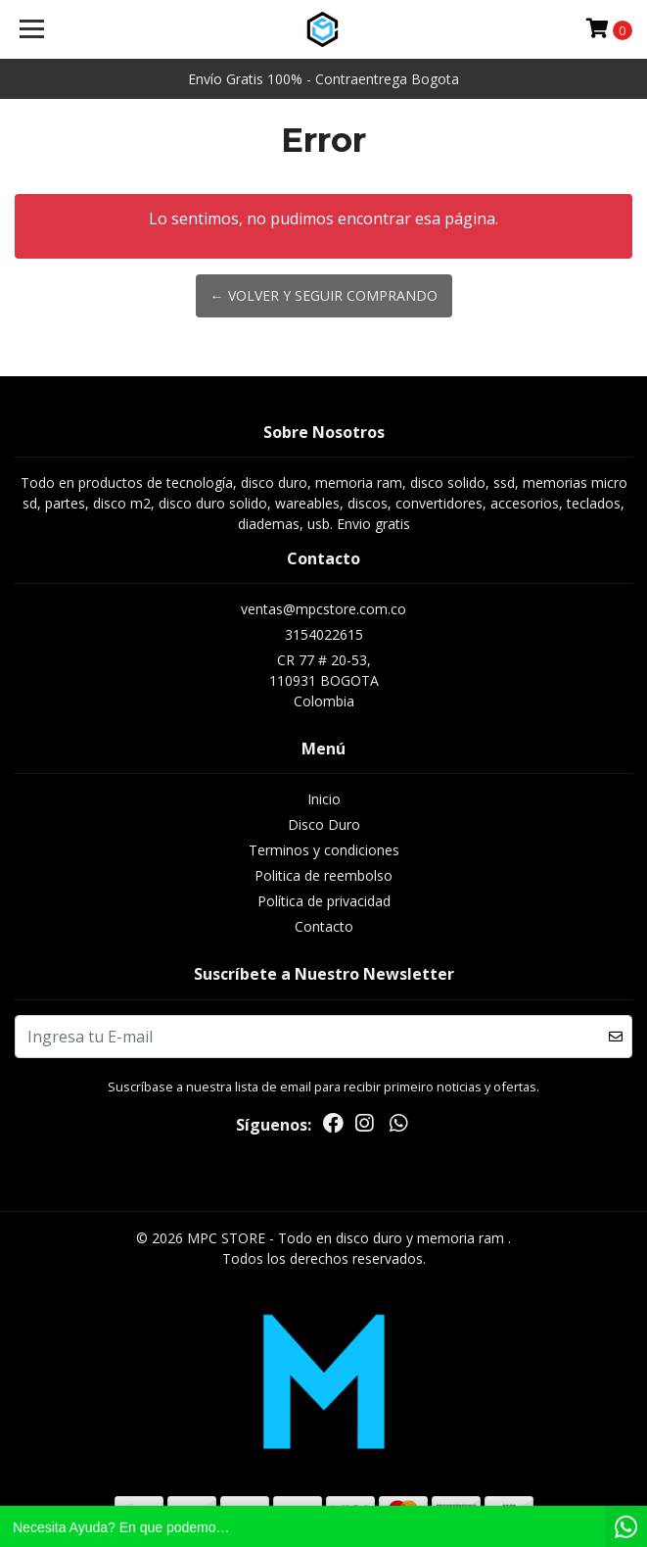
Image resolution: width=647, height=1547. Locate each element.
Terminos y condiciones (324, 850)
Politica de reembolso (323, 875)
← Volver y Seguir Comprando (324, 295)
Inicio (324, 799)
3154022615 (324, 634)
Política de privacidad (324, 901)
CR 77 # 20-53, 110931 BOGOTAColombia (324, 680)
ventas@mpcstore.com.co (323, 609)
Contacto (324, 926)
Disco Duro (324, 824)
